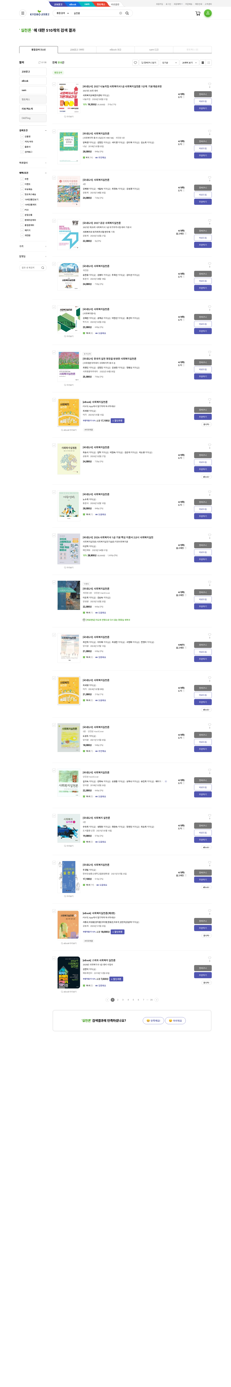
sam (87, 4)
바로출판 (115, 4)
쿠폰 (27, 179)
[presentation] (38, 49)
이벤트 (27, 184)
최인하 (86, 642)
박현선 (115, 318)
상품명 (27, 136)
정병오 (129, 368)
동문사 (86, 279)
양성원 (86, 601)
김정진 (100, 142)
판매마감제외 (30, 220)
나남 (85, 146)
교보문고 (58, 4)
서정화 (129, 642)
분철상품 (28, 215)
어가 (85, 415)
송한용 (86, 275)
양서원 (86, 646)
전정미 (144, 642)
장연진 (129, 827)
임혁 (99, 452)
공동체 (86, 193)
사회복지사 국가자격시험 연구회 (96, 232)
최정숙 (115, 189)
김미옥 (129, 142)
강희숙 (100, 781)
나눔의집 (86, 99)
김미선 (129, 275)
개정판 (27, 235)
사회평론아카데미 (90, 371)
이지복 (100, 642)
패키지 (27, 230)
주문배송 (188, 4)
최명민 (86, 368)
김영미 (100, 275)
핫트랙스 (101, 4)
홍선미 (129, 318)
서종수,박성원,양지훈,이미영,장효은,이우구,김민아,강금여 (107, 922)
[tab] (38, 49)
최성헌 (115, 642)
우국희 (86, 827)
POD (27, 210)
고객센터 (208, 4)
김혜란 (86, 318)
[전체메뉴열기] (22, 13)
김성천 (115, 368)
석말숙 (100, 189)
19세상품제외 (30, 205)
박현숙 (113, 452)
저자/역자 (29, 142)
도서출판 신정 (89, 830)
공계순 (100, 318)
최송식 (86, 452)
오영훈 (115, 781)
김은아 (127, 452)
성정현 (100, 827)
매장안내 (198, 4)
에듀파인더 (87, 973)
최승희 (144, 827)
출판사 (27, 147)
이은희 (86, 597)
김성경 (129, 189)
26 (151, 1000)
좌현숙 (115, 827)
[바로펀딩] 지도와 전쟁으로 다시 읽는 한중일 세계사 (108, 620)
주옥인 (115, 275)
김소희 (144, 142)
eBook (72, 4)
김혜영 (86, 189)
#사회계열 (89, 430)
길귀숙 (86, 781)
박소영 (142, 452)
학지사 (86, 322)
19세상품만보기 (31, 199)
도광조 (86, 736)
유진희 (144, 781)
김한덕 (86, 969)
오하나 (129, 781)
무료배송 (28, 189)
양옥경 (86, 142)
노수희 (86, 499)
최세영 (86, 411)
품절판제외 (29, 225)
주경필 (86, 870)
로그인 (168, 4)
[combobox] (62, 13)
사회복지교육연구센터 (92, 95)
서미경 (115, 142)
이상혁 (86, 546)
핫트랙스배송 (30, 194)
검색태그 (28, 152)
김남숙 (100, 597)
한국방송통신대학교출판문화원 (96, 874)
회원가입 (159, 4)
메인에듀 (86, 550)
